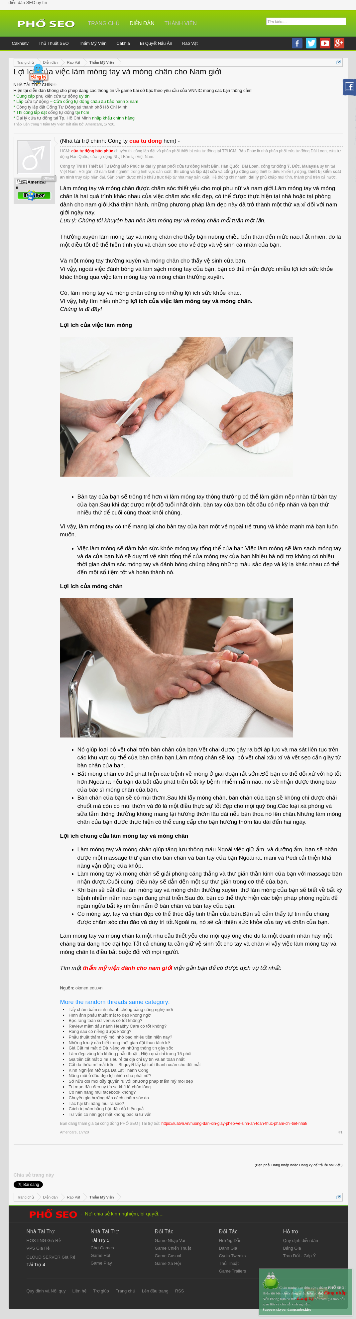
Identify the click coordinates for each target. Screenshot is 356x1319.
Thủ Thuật (229, 1263)
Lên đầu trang (155, 1290)
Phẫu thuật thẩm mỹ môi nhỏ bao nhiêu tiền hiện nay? (121, 1037)
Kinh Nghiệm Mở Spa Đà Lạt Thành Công (109, 1070)
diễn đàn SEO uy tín (28, 2)
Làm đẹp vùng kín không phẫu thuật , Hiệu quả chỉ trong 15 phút (130, 1053)
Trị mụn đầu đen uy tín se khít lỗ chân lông (110, 1086)
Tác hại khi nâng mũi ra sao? (96, 1103)
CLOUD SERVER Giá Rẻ (51, 1257)
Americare (93, 124)
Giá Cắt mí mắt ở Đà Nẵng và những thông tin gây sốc (121, 1048)
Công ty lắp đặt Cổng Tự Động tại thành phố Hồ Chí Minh (71, 107)
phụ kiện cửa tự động (57, 96)
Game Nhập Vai (170, 1240)
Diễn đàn (142, 23)
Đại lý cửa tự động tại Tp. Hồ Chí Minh (53, 118)
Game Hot (100, 1255)
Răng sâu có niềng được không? (100, 1031)
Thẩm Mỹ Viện (52, 124)
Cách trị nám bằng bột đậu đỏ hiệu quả (106, 1108)
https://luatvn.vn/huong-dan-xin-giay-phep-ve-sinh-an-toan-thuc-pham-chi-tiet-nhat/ (234, 1123)
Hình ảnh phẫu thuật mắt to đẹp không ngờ (110, 1015)
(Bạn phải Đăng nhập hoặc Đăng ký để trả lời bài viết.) (298, 1165)
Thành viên (181, 23)
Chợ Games (102, 1247)
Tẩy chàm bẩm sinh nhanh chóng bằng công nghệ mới (121, 1009)
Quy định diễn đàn (300, 1240)
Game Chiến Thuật (173, 1248)
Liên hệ (79, 1290)
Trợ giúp (101, 1290)
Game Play (101, 1263)
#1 (340, 1132)
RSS (179, 1290)
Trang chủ (104, 23)
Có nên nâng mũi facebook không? (102, 1092)
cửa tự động (37, 101)
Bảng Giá (292, 1248)
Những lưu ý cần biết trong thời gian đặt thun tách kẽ (119, 1042)
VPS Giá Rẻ (38, 1248)
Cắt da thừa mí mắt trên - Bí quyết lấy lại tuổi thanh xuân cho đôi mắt (135, 1064)
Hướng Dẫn (230, 1240)
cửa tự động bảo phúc (92, 151)
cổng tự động (61, 112)
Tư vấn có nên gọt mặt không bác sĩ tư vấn (110, 1114)
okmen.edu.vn (89, 987)
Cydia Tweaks (232, 1255)
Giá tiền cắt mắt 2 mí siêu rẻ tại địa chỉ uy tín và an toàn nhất (127, 1059)
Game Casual (168, 1255)
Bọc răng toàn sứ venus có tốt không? (106, 1020)
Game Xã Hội (168, 1263)
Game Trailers (232, 1271)
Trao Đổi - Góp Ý (299, 1255)
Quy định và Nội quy (46, 1290)
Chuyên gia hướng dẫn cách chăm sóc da (109, 1097)
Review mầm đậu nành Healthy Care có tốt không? (118, 1026)
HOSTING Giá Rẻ (44, 1240)
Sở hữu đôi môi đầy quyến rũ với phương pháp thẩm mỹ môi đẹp (131, 1081)
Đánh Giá (228, 1248)
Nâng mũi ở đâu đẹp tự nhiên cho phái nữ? (110, 1075)
